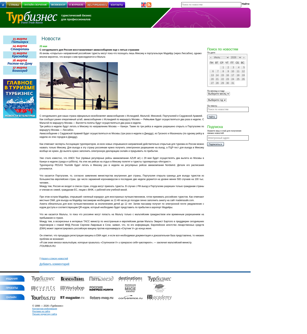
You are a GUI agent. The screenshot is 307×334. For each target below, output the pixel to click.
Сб (237, 62)
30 (227, 83)
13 (212, 75)
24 (232, 79)
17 (232, 75)
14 (217, 75)
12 (243, 71)
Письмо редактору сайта (44, 314)
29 (222, 83)
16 (227, 75)
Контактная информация (44, 308)
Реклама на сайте (41, 311)
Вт (216, 62)
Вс (242, 62)
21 (217, 79)
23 (227, 79)
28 (217, 83)
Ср (221, 62)
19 (243, 75)
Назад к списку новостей (54, 258)
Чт (226, 62)
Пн (211, 62)
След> (244, 57)
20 (212, 79)
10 (232, 71)
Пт (232, 62)
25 (238, 79)
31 (232, 83)
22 (222, 79)
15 (222, 75)
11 (238, 71)
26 (243, 79)
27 (212, 83)
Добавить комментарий (54, 264)
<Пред (211, 57)
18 (238, 75)
